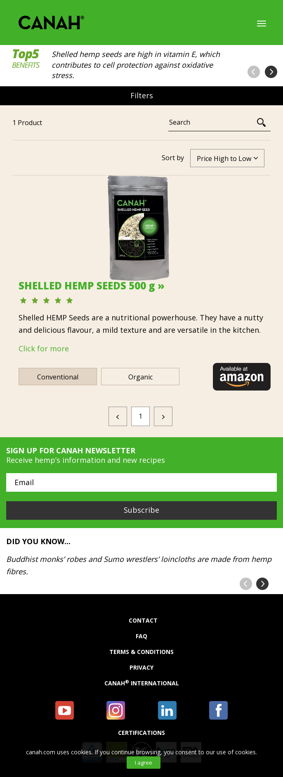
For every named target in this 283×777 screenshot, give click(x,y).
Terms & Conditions (141, 652)
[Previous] (117, 416)
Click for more (44, 348)
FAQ (141, 636)
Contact (143, 620)
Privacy (141, 667)
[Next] (163, 416)
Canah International (141, 683)
